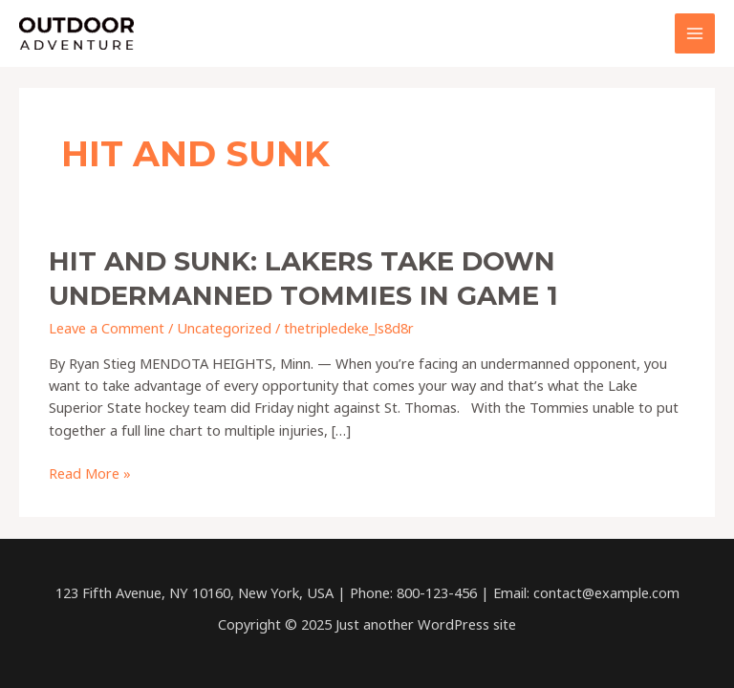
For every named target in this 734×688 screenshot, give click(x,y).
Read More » (90, 473)
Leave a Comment (106, 327)
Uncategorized (224, 327)
